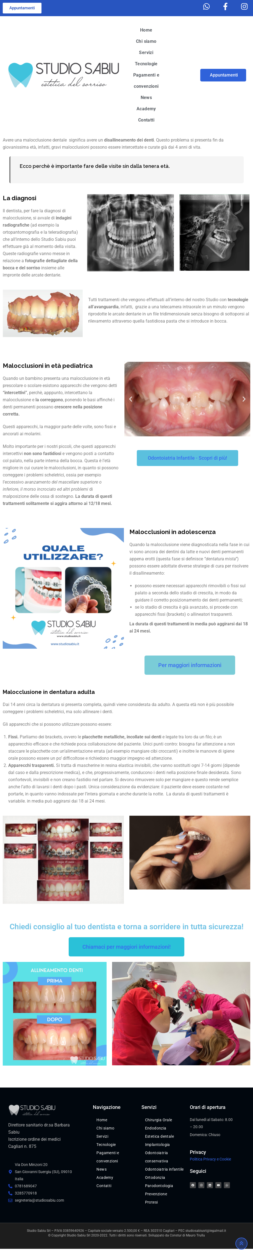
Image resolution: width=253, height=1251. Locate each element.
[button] (130, 399)
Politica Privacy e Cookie (210, 1159)
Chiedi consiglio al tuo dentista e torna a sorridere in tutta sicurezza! (127, 926)
